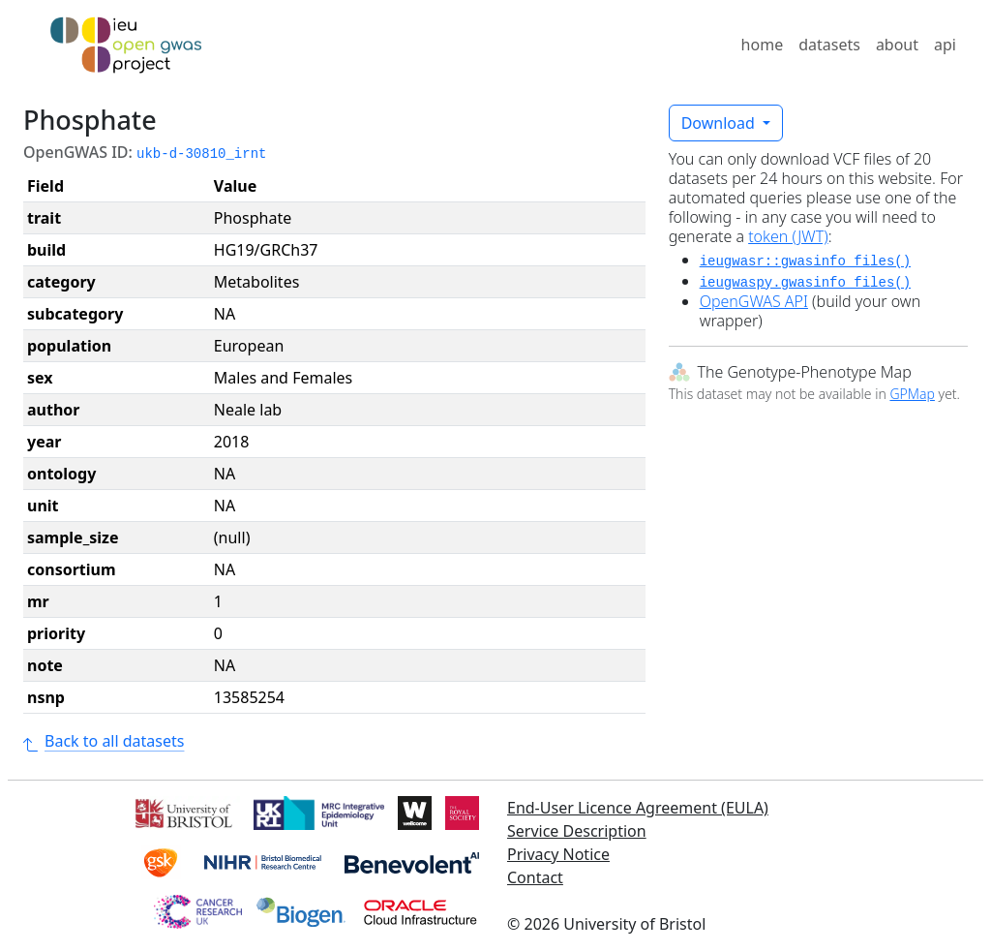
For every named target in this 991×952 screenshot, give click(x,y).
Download (720, 123)
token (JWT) (788, 236)
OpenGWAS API (754, 301)
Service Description (576, 831)
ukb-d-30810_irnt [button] (201, 154)
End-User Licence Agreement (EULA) (637, 807)
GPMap (911, 393)
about (897, 44)
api (945, 44)
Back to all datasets (103, 741)
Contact (535, 877)
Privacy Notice (558, 854)
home (762, 44)
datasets (829, 44)
